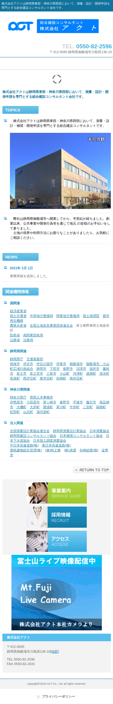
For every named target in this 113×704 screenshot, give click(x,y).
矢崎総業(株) (89, 450)
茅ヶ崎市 (49, 402)
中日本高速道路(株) (24, 445)
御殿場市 (76, 364)
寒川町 (61, 407)
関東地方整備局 (68, 316)
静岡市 (41, 368)
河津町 (78, 373)
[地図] (54, 651)
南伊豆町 (76, 378)
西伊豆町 (29, 378)
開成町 (48, 407)
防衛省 (15, 335)
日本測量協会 (99, 431)
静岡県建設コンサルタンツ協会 (33, 435)
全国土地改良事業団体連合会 (51, 325)
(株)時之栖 (53, 450)
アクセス (57, 541)
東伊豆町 (46, 378)
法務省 (15, 340)
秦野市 (65, 402)
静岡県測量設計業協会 (69, 431)
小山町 (65, 373)
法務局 (28, 340)
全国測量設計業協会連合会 (30, 431)
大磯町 (22, 407)
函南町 (91, 373)
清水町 (104, 373)
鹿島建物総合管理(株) (26, 450)
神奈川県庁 (18, 397)
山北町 (28, 412)
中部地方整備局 (41, 316)
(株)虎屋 (70, 450)
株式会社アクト (56, 25)
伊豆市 (28, 364)
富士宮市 (36, 373)
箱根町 (101, 407)
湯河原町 (43, 412)
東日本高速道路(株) (56, 445)
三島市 (51, 373)
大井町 (35, 407)
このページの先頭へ (92, 470)
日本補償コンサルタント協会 (81, 435)
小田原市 (33, 402)
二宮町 (88, 407)
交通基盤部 (35, 359)
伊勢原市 (16, 402)
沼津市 (81, 368)
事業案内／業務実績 (57, 493)
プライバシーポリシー (58, 696)
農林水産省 (18, 325)
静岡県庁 (16, 359)
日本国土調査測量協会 (49, 440)
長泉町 (15, 378)
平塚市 (78, 402)
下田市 (55, 368)
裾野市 (68, 368)
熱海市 (15, 364)
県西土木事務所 (41, 397)
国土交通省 (18, 316)
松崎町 (61, 378)
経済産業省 (18, 311)
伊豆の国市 (44, 364)
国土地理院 (91, 316)
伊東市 (61, 364)
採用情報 (57, 517)
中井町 (75, 407)
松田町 (15, 412)
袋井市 (94, 368)
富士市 (22, 373)
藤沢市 (91, 402)
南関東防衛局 (33, 335)
